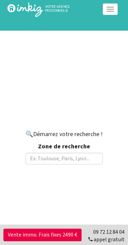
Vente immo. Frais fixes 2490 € (42, 235)
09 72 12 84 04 (109, 232)
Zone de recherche (64, 146)
